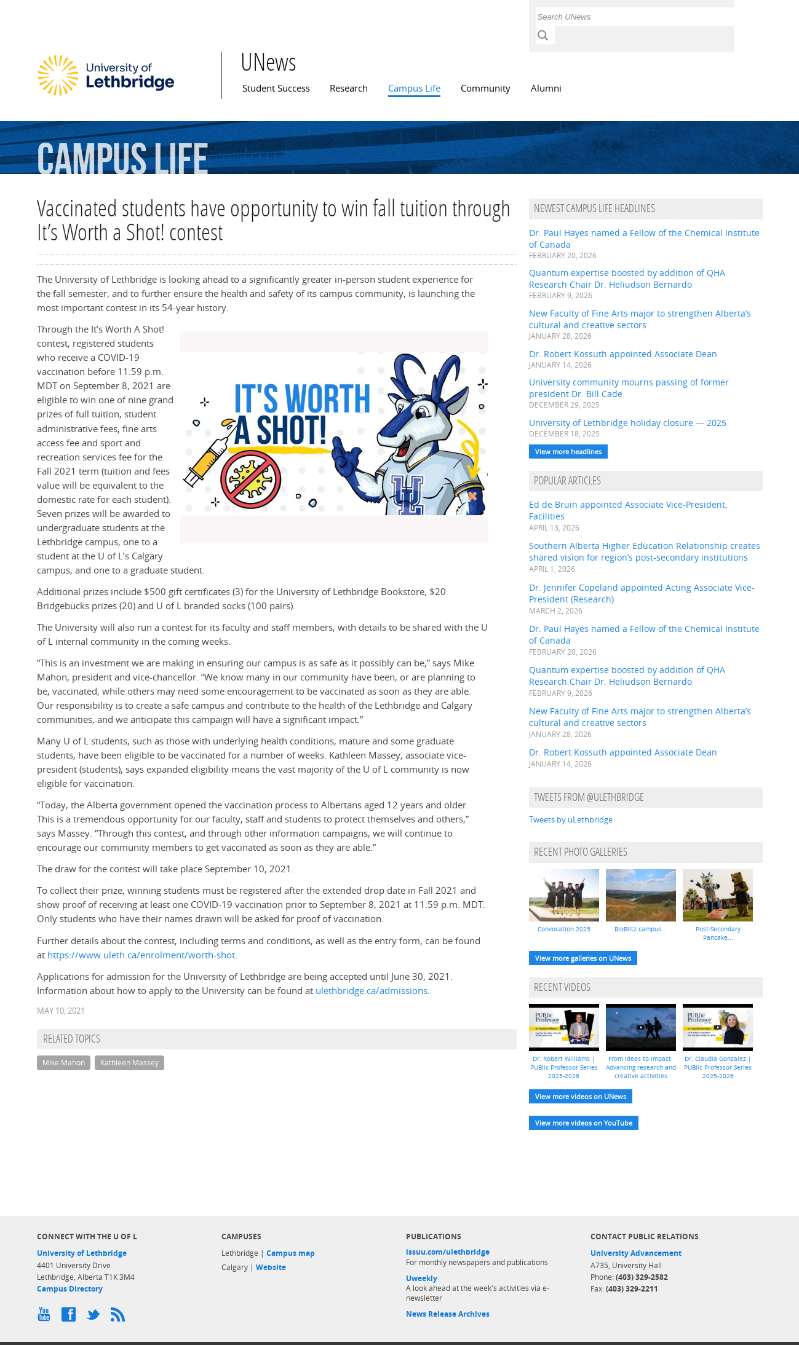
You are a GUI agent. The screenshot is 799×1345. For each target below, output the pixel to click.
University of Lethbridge (82, 1253)
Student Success (276, 88)
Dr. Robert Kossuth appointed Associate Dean (623, 354)
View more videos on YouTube (583, 1122)
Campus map (290, 1253)
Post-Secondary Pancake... (718, 933)
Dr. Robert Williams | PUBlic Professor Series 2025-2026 (564, 1067)
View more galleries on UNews (583, 958)
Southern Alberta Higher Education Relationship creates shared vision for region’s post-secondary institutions (644, 551)
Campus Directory (70, 1288)
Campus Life (414, 88)
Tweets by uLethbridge (571, 819)
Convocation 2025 (564, 929)
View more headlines (568, 451)
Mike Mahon (63, 1062)
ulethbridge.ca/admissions (371, 990)
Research (349, 88)
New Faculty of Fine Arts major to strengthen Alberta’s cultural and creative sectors (640, 319)
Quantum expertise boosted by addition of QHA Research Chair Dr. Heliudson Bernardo (627, 278)
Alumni (546, 88)
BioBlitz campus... (640, 929)
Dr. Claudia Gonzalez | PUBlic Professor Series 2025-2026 (718, 1067)
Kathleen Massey (129, 1062)
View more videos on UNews (580, 1096)
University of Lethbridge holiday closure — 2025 (627, 422)
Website (271, 1267)
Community (486, 88)
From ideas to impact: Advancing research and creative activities (641, 1067)
